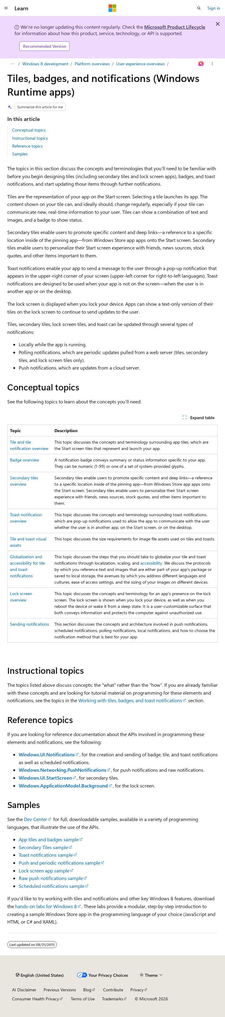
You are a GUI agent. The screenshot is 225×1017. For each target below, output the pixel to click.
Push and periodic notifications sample (59, 862)
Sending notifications (29, 624)
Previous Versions (60, 990)
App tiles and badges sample (49, 839)
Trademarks (112, 999)
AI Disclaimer (24, 990)
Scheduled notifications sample (51, 886)
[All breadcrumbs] (12, 64)
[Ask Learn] (201, 64)
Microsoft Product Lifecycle (174, 27)
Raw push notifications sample (51, 878)
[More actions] (212, 64)
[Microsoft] (112, 8)
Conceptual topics (29, 130)
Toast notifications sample (46, 855)
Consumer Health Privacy (35, 999)
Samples (20, 154)
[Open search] (199, 8)
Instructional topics (30, 138)
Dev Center (35, 819)
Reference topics (27, 146)
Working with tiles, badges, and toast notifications (130, 700)
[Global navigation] (6, 8)
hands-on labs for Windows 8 (46, 906)
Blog (87, 990)
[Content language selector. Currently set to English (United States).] (39, 975)
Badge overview (24, 460)
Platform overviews (92, 64)
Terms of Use (83, 999)
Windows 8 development (45, 64)
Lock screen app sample (44, 870)
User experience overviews (140, 64)
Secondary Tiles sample (43, 847)
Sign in (213, 8)
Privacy (137, 990)
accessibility (151, 563)
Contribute (113, 990)
